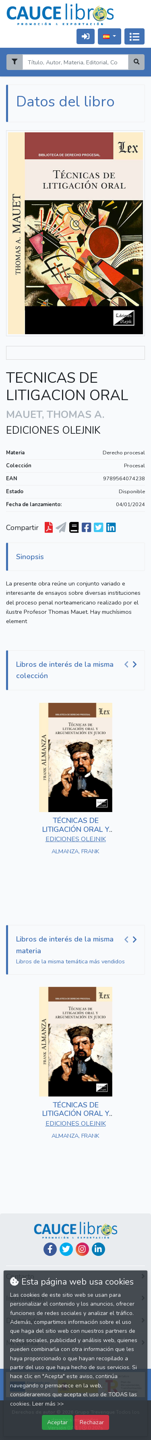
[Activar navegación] (134, 36)
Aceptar (57, 1422)
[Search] (75, 62)
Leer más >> (48, 1404)
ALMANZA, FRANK (75, 851)
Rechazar (92, 1422)
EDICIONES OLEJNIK (53, 430)
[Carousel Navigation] (131, 665)
